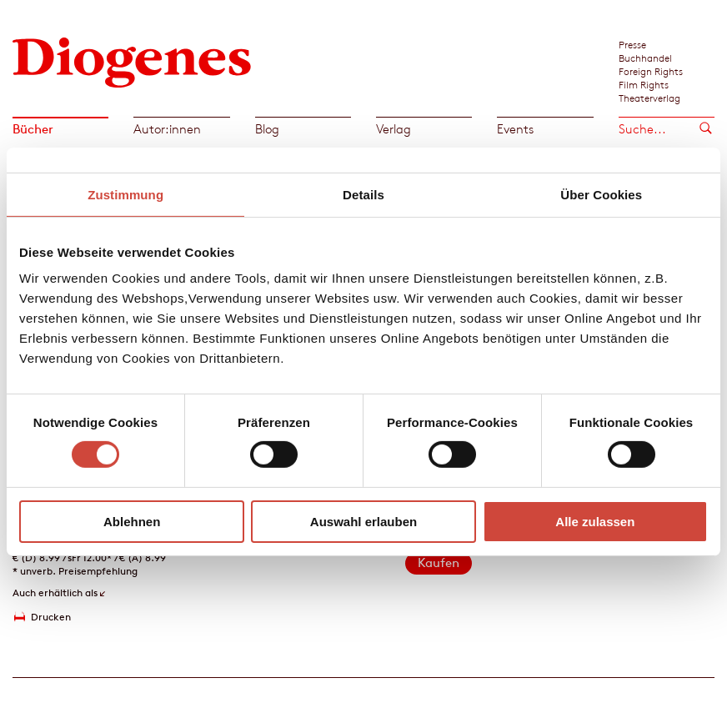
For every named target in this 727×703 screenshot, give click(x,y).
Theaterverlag (649, 97)
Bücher (33, 129)
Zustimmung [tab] (125, 194)
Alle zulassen (594, 522)
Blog (267, 129)
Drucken (51, 616)
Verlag (393, 129)
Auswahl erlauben (363, 522)
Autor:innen (167, 129)
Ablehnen (131, 522)
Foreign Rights (651, 71)
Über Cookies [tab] (601, 194)
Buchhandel (645, 57)
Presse (632, 44)
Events (515, 129)
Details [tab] (363, 194)
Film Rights (644, 84)
